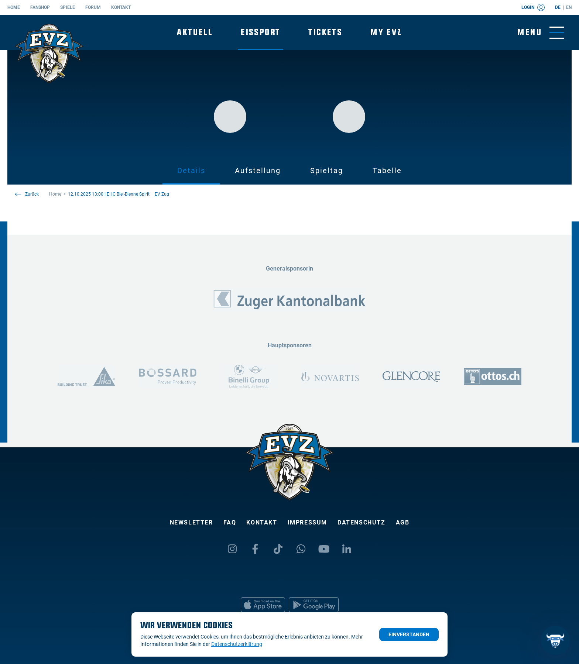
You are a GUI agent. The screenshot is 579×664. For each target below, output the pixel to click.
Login (533, 7)
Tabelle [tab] (387, 170)
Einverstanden (408, 634)
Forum (93, 7)
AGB (403, 522)
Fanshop (40, 7)
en (569, 7)
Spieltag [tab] (326, 170)
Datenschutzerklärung (236, 644)
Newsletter (191, 522)
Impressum (307, 522)
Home (13, 7)
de (558, 7)
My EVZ (386, 32)
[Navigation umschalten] (540, 33)
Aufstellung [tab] (258, 170)
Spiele (67, 7)
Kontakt (121, 7)
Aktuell (195, 32)
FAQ (229, 522)
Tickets (325, 32)
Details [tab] (191, 170)
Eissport (260, 32)
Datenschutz (362, 522)
